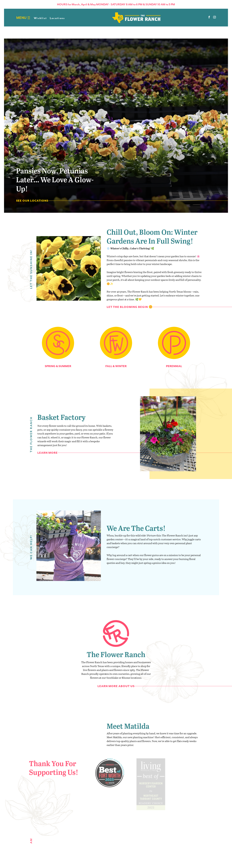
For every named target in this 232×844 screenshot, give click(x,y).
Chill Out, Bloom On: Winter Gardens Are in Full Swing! (152, 240)
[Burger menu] (29, 18)
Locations (57, 18)
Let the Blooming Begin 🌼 (130, 311)
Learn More (47, 457)
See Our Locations (32, 200)
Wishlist (40, 18)
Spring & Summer (61, 366)
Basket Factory (61, 421)
